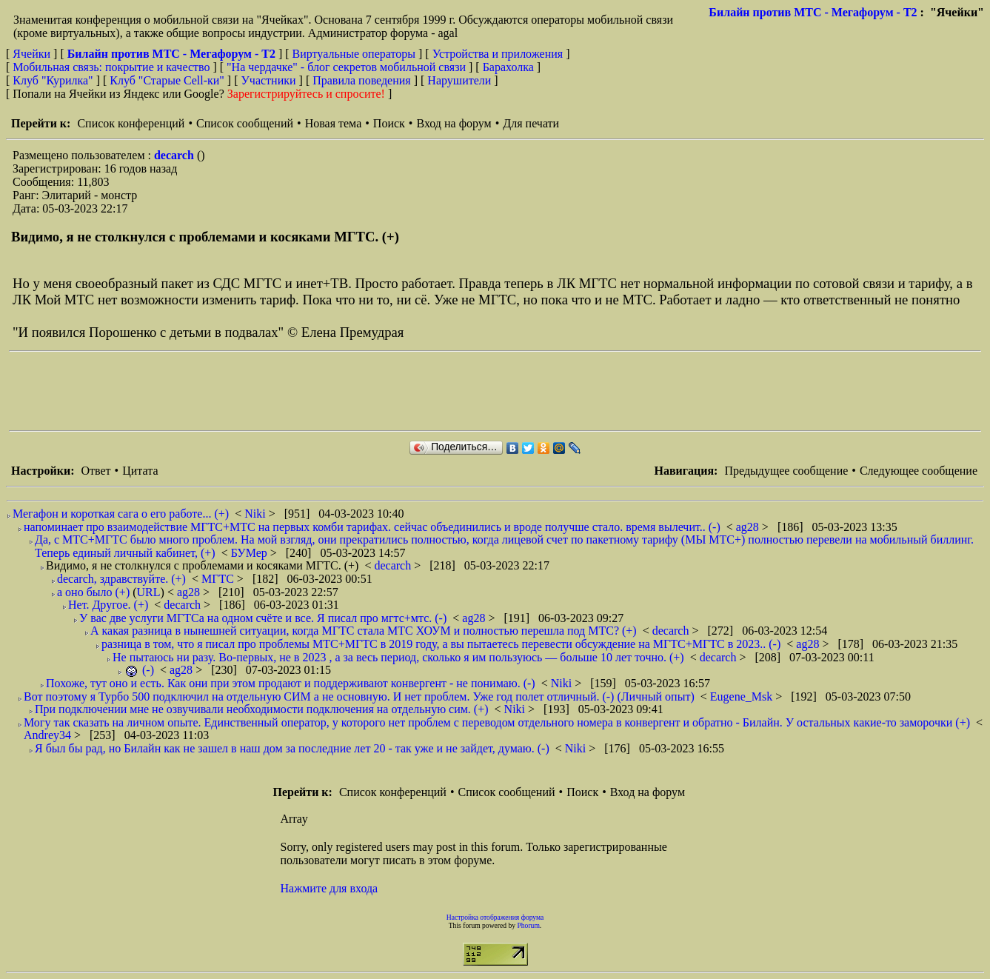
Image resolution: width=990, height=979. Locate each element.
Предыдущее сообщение (786, 470)
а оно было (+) (93, 592)
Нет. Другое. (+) (108, 604)
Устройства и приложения (497, 53)
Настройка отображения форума (495, 917)
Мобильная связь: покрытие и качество (111, 67)
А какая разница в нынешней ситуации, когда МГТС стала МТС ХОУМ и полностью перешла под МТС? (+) (363, 630)
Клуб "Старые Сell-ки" (167, 80)
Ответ (95, 470)
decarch (175, 155)
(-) (140, 670)
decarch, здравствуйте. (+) (121, 578)
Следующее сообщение (918, 470)
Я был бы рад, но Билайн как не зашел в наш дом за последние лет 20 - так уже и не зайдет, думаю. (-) (292, 748)
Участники (268, 80)
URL (149, 592)
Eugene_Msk (742, 696)
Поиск (389, 123)
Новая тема (333, 123)
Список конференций (130, 123)
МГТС (219, 578)
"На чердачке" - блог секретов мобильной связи (346, 67)
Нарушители (459, 80)
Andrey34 (49, 735)
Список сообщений (244, 123)
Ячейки (33, 53)
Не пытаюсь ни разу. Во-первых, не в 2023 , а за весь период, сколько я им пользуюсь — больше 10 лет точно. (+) (398, 657)
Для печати (531, 123)
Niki (256, 513)
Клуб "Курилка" (53, 80)
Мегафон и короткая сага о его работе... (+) (121, 513)
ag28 (749, 527)
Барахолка (508, 67)
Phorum (528, 925)
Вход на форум (453, 123)
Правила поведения (361, 80)
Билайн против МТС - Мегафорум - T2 (813, 12)
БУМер (250, 553)
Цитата (140, 470)
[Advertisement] (278, 391)
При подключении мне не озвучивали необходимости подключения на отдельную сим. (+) (262, 709)
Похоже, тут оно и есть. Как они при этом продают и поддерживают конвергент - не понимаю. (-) (290, 683)
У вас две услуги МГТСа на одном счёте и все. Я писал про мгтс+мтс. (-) (262, 618)
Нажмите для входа (329, 888)
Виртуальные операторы (353, 53)
